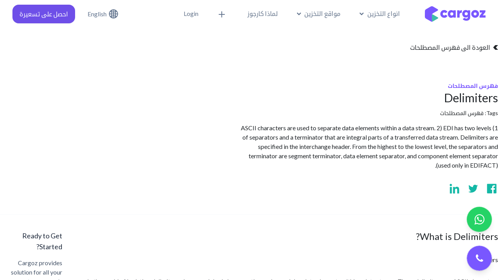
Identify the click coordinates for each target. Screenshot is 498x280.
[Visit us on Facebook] (492, 188)
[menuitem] (262, 13)
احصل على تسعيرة (43, 14)
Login (191, 13)
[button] (223, 14)
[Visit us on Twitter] (473, 188)
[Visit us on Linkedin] (454, 188)
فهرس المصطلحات (462, 113)
